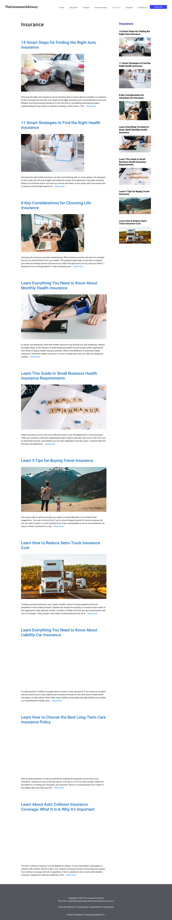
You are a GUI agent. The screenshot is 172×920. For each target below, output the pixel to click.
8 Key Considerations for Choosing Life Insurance (131, 96)
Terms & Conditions (66, 907)
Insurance (116, 7)
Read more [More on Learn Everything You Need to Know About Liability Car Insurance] (57, 700)
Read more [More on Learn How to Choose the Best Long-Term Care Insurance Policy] (59, 788)
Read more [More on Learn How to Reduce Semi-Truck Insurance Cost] (92, 613)
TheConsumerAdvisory (21, 7)
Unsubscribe (95, 907)
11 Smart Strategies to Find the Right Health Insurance (135, 64)
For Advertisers (107, 907)
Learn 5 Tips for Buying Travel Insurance (57, 460)
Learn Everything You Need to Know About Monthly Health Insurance (59, 285)
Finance (86, 7)
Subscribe (158, 7)
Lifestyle (129, 7)
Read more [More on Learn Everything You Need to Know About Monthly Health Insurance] (35, 357)
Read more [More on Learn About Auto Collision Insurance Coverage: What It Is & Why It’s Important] (71, 875)
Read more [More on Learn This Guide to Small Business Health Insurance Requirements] (50, 444)
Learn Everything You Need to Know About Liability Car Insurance (59, 632)
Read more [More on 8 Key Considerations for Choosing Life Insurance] (78, 266)
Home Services (100, 7)
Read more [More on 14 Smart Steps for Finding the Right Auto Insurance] (91, 106)
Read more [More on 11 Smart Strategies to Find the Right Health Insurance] (60, 186)
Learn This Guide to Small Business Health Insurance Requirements (59, 376)
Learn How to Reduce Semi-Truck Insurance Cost (133, 222)
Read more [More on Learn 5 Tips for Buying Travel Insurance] (58, 526)
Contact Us (142, 7)
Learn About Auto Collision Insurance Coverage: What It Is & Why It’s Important (58, 807)
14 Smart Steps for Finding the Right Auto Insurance (134, 32)
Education (73, 7)
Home (61, 7)
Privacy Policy (82, 907)
